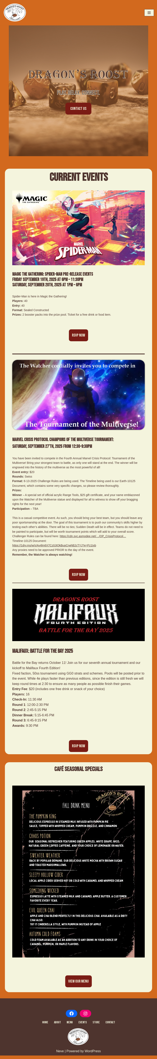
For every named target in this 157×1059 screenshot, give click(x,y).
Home (45, 1026)
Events (82, 1026)
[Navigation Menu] (149, 12)
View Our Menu (78, 985)
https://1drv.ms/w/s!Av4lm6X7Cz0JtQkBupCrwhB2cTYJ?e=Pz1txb (54, 548)
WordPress (93, 1055)
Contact (110, 1026)
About (57, 1026)
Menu (70, 1026)
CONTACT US (79, 110)
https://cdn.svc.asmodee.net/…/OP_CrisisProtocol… (93, 539)
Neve (60, 1055)
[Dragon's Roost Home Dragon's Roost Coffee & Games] (15, 13)
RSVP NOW (78, 338)
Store (96, 1026)
